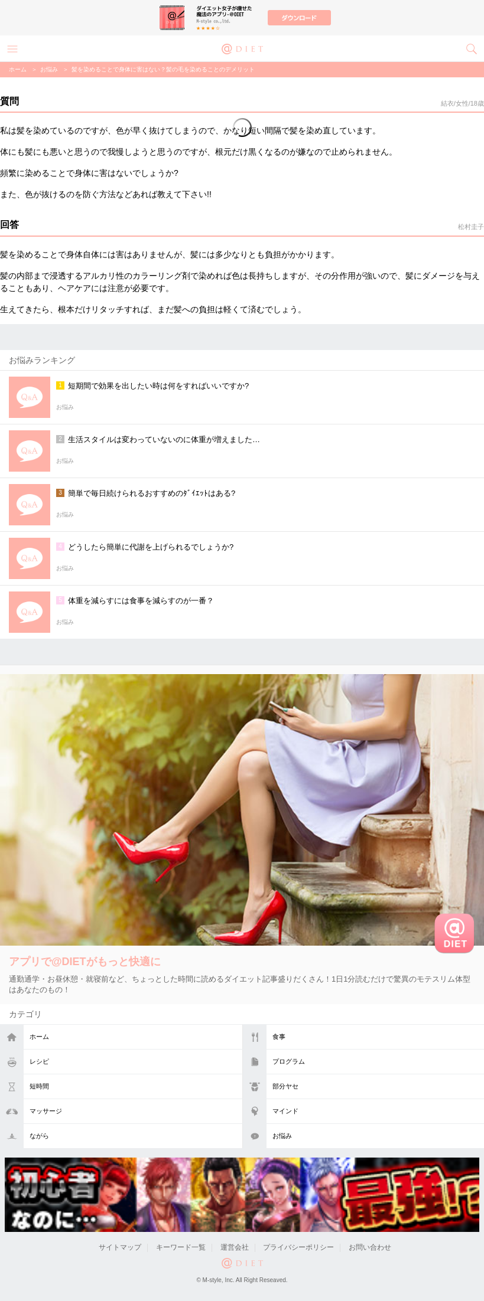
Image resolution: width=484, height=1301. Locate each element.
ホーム (39, 1036)
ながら (39, 1135)
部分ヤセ (285, 1086)
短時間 (39, 1086)
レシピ (39, 1061)
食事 (278, 1036)
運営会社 (234, 1247)
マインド (285, 1110)
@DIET (242, 48)
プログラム (288, 1061)
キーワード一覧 (181, 1247)
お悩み (282, 1135)
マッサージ (46, 1110)
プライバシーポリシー (298, 1247)
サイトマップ (120, 1247)
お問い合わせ (370, 1247)
